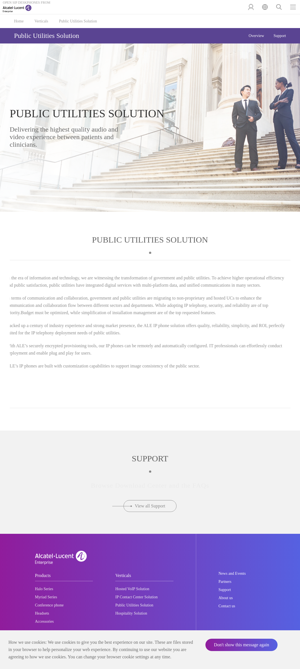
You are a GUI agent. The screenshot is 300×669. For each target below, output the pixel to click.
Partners (225, 582)
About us (226, 598)
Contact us (227, 606)
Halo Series (44, 589)
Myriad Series (46, 597)
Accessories (44, 621)
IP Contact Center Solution (136, 597)
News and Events (232, 573)
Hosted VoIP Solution (132, 589)
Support (280, 36)
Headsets (42, 613)
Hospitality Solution (131, 613)
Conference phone (49, 605)
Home (19, 21)
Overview (256, 36)
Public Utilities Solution (78, 21)
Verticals (41, 21)
